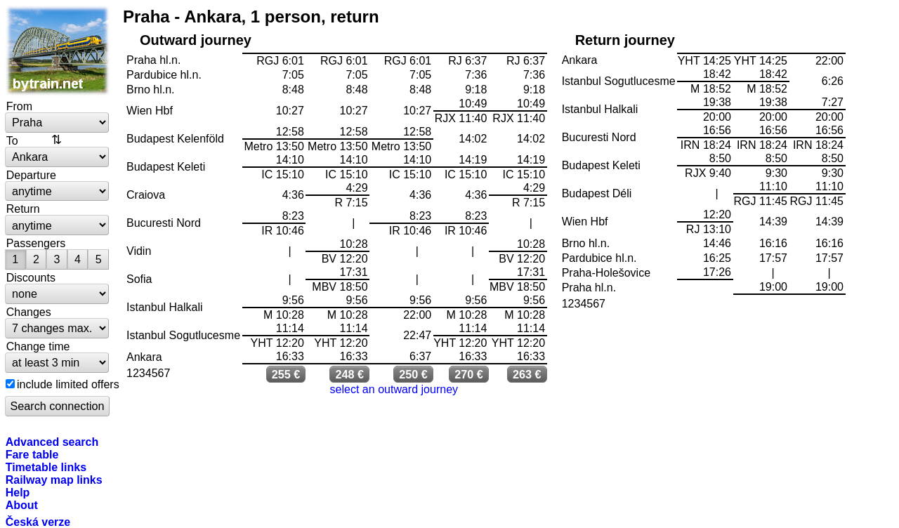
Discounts (30, 277)
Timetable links (46, 467)
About (22, 505)
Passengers (36, 243)
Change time (38, 346)
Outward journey (195, 40)
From (19, 106)
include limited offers (68, 384)
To (12, 140)
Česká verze (38, 521)
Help (18, 492)
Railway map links (54, 479)
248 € (349, 374)
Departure (31, 175)
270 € (468, 374)
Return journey (625, 40)
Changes (28, 311)
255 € (286, 374)
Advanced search (52, 441)
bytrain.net (57, 50)
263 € (527, 374)
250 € (413, 374)
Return (23, 208)
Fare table (32, 454)
